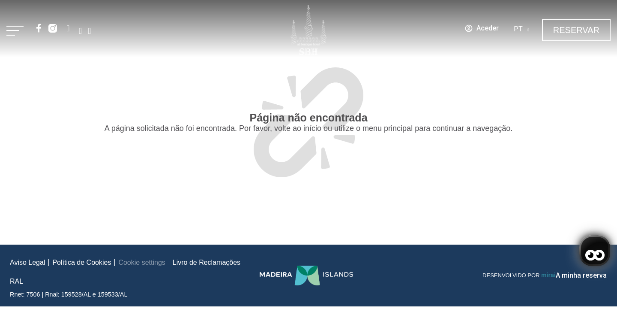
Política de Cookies (81, 262)
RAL (16, 281)
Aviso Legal (27, 262)
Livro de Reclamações (206, 262)
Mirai (548, 275)
